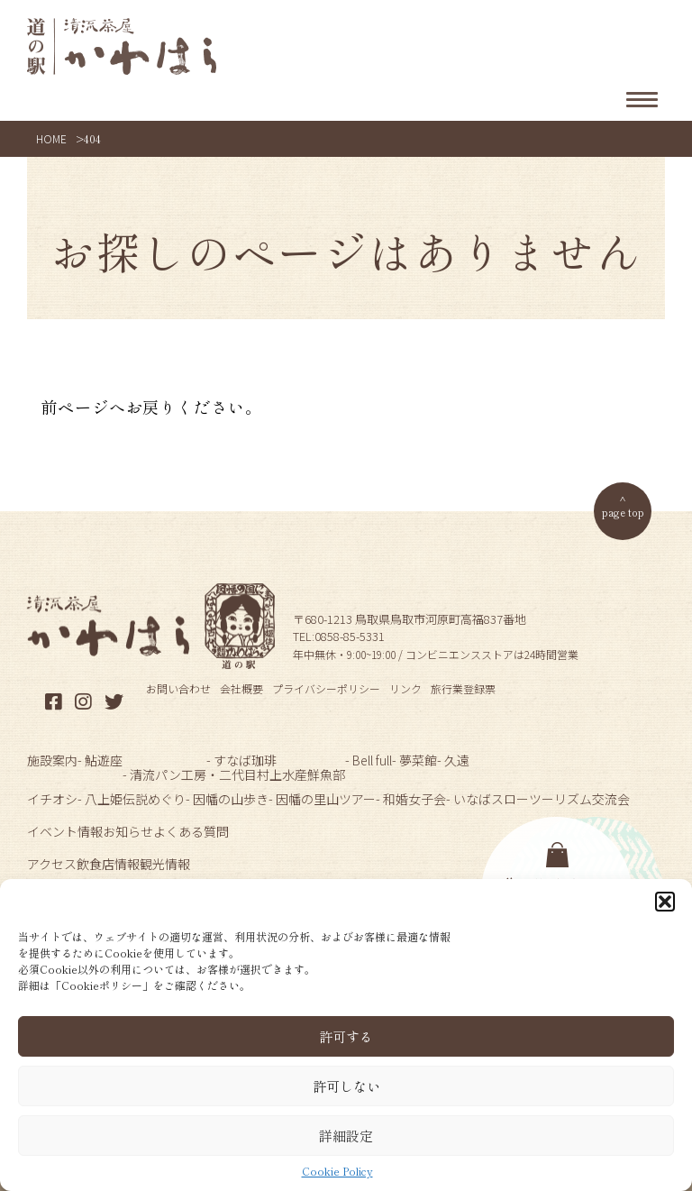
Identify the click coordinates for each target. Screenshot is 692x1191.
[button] (665, 902)
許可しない (346, 1085)
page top (623, 511)
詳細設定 (346, 1135)
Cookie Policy (337, 1171)
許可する (346, 1036)
